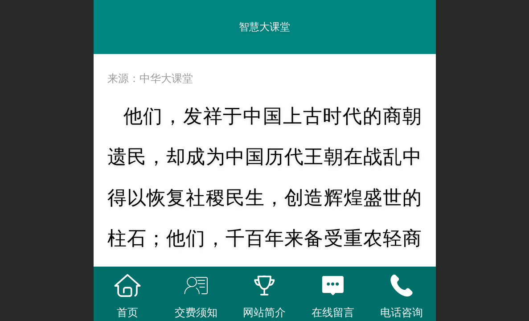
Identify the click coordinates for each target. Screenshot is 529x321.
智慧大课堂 (264, 27)
